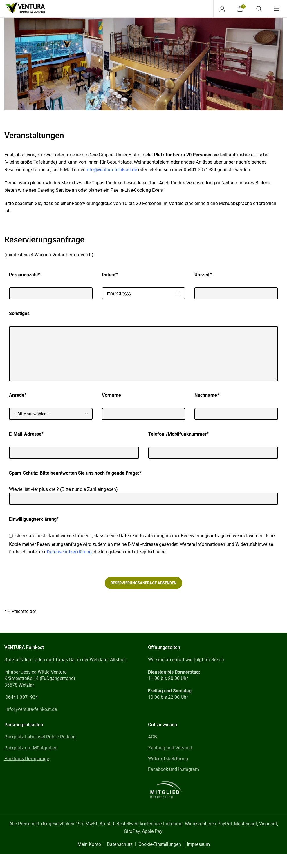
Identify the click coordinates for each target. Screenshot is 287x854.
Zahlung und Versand (170, 748)
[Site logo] (25, 8)
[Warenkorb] (240, 8)
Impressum (198, 844)
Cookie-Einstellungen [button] (159, 844)
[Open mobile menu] (277, 8)
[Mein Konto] (222, 8)
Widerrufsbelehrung (168, 758)
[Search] (259, 8)
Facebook (158, 769)
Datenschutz (120, 844)
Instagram (188, 769)
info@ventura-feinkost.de (111, 169)
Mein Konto (89, 844)
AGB (152, 737)
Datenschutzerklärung (69, 552)
